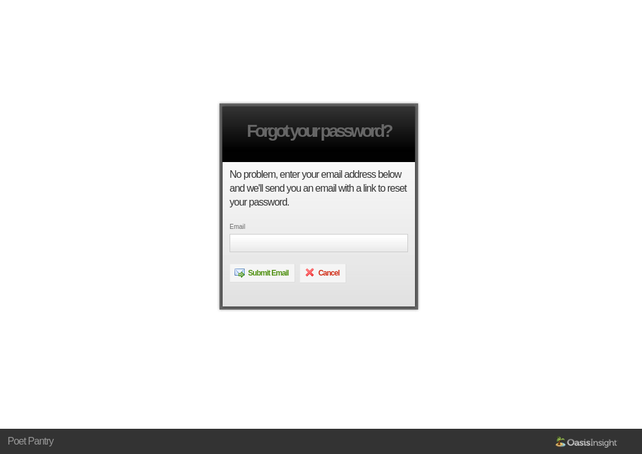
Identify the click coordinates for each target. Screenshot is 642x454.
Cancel (322, 272)
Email (237, 226)
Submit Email (261, 272)
